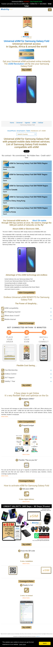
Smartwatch (21, 131)
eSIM (34, 122)
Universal (19, 122)
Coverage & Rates (26, 481)
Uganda (27, 122)
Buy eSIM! (26, 385)
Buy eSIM (26, 70)
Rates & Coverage (26, 323)
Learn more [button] (22, 644)
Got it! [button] (44, 643)
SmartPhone (11, 131)
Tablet (28, 131)
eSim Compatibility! (26, 293)
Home (12, 122)
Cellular (40, 122)
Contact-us (38, 636)
